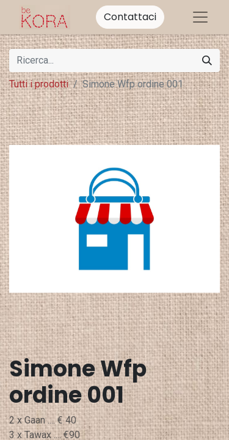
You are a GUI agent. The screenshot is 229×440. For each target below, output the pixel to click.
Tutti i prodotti (38, 84)
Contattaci (130, 17)
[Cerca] (207, 60)
